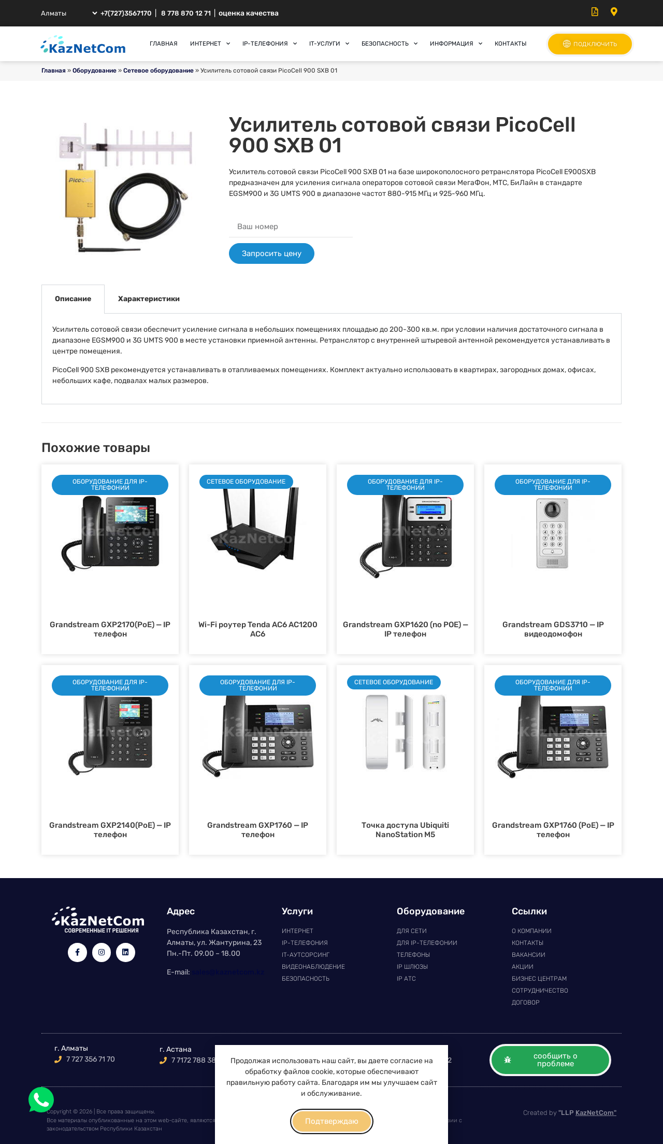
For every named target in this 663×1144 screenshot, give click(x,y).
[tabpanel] (331, 359)
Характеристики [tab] (149, 298)
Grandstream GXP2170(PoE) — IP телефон (110, 629)
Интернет (210, 43)
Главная (164, 43)
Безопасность (389, 43)
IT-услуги (329, 43)
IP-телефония (269, 43)
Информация (456, 43)
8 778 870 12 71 (186, 13)
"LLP (587, 1113)
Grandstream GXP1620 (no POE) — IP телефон (405, 629)
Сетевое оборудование (158, 70)
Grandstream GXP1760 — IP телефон (257, 830)
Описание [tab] (73, 298)
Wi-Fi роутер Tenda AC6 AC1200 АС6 (258, 629)
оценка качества (249, 13)
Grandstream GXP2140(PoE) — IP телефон (110, 830)
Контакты (510, 43)
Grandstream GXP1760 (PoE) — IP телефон (553, 830)
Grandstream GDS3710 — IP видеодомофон (553, 629)
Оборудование (95, 70)
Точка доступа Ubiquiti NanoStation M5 (405, 830)
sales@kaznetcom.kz (228, 972)
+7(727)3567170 (126, 13)
